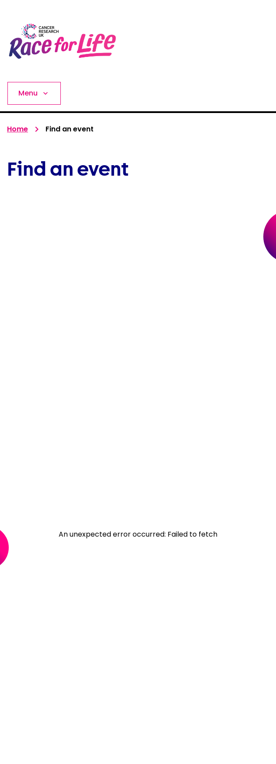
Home (17, 129)
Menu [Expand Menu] (34, 93)
